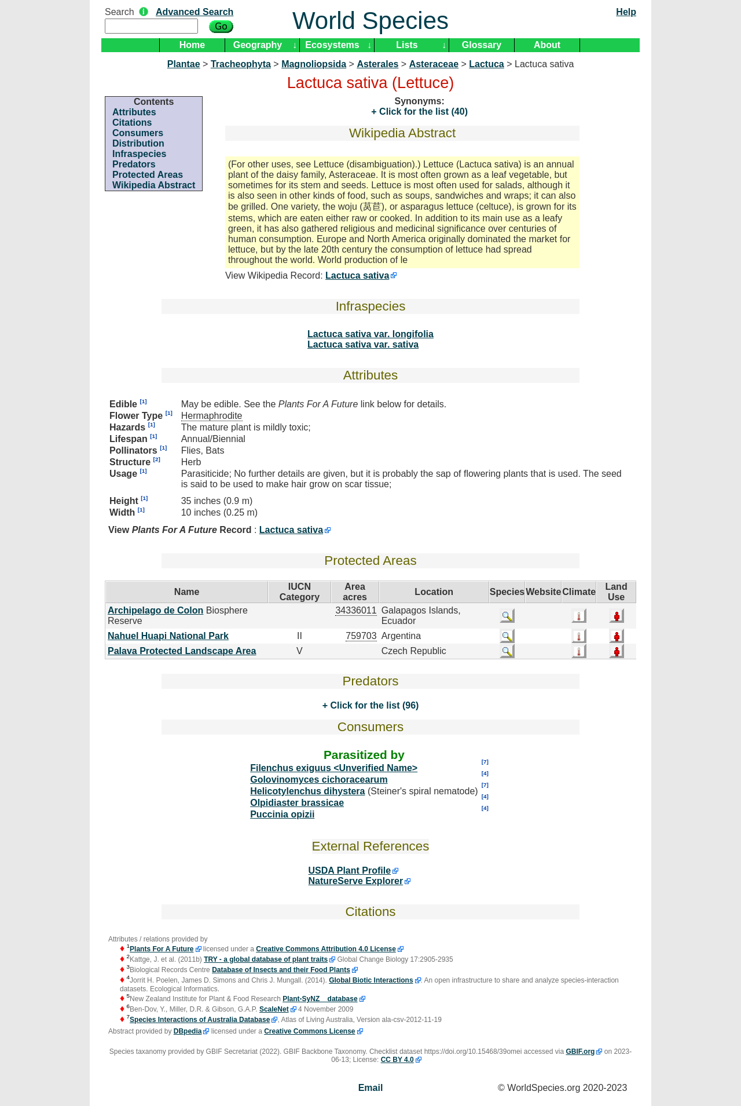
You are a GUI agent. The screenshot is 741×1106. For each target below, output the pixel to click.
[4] (485, 773)
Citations (132, 122)
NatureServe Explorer (356, 881)
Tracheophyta (241, 64)
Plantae (183, 64)
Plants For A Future (161, 949)
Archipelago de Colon (155, 610)
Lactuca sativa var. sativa (363, 344)
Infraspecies (139, 154)
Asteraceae (433, 64)
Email (370, 1088)
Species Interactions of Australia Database (200, 1020)
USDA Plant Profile (350, 870)
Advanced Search (194, 12)
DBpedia (188, 1031)
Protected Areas (147, 175)
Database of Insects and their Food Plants (281, 970)
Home (192, 45)
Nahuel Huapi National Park (168, 636)
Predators (134, 164)
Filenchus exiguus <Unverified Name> (333, 768)
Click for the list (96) (373, 705)
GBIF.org (580, 1051)
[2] (156, 459)
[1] (143, 401)
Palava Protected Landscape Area (182, 651)
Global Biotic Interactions (371, 980)
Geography (257, 45)
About (547, 45)
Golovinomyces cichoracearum (318, 779)
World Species (370, 20)
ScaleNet (274, 1009)
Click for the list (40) (422, 111)
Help (626, 12)
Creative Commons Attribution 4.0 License (326, 949)
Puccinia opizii (282, 814)
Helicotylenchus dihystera (307, 791)
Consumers (137, 133)
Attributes (134, 112)
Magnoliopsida (313, 64)
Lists (406, 45)
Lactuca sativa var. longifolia (370, 334)
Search (119, 12)
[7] (485, 761)
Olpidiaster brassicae (297, 803)
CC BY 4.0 (397, 1060)
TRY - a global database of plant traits (266, 959)
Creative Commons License (309, 1031)
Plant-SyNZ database (320, 999)
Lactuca (486, 64)
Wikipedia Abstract (153, 185)
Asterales (377, 64)
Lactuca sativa (357, 275)
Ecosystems (332, 45)
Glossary (481, 45)
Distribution (138, 143)
